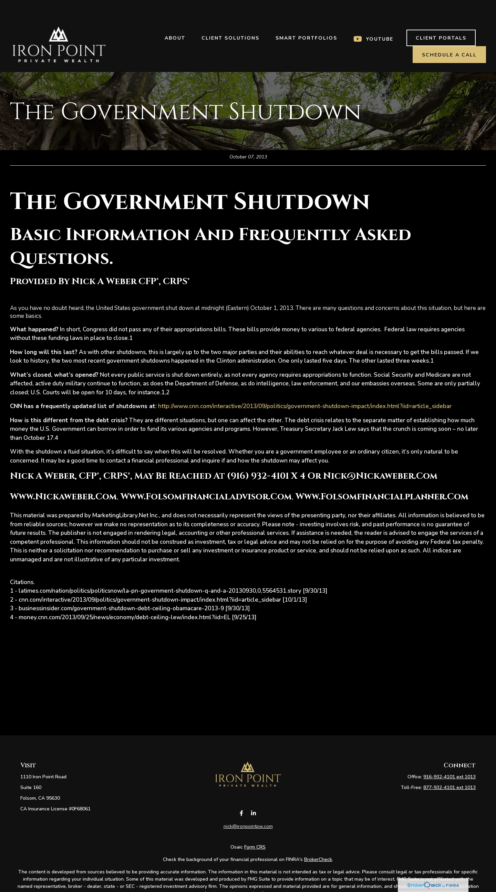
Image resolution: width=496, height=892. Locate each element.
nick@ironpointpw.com (248, 834)
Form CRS (255, 855)
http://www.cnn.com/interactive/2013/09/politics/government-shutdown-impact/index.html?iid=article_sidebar (305, 406)
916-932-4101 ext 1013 (449, 777)
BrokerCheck (318, 867)
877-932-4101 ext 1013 (449, 787)
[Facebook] (241, 821)
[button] (175, 17)
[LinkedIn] (253, 821)
